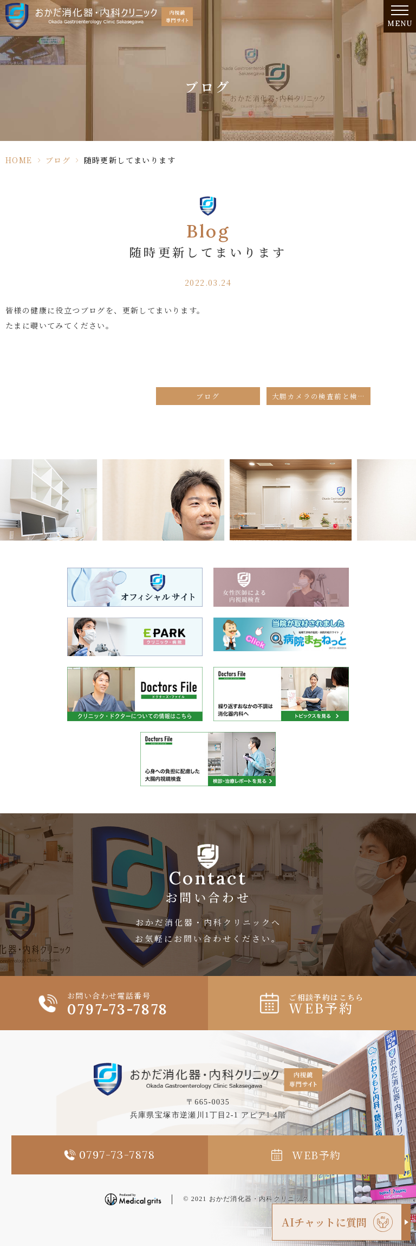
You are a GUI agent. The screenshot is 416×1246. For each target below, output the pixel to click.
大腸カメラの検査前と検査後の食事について (321, 396)
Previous (10, 494)
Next (406, 494)
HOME (18, 160)
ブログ (58, 160)
